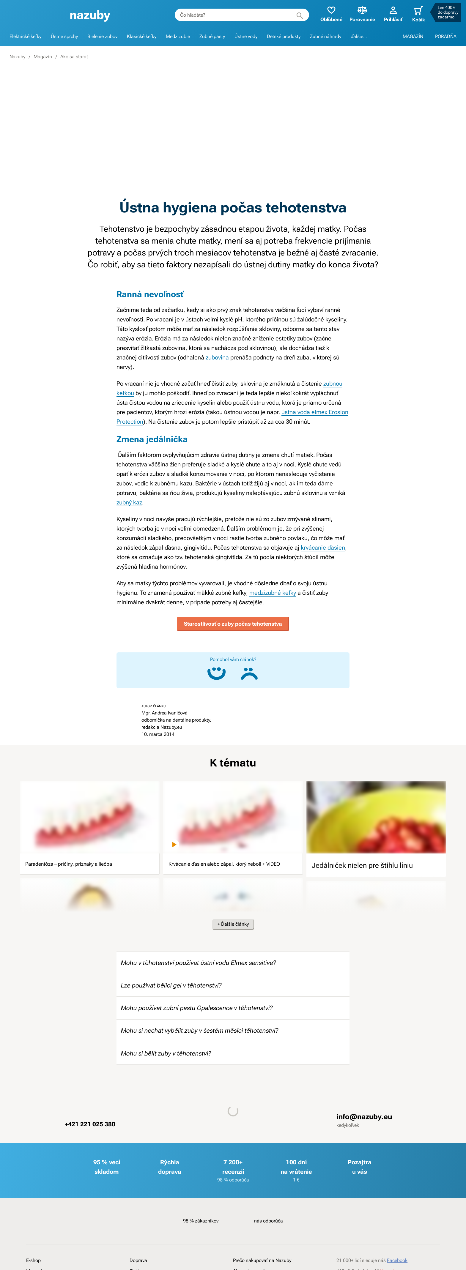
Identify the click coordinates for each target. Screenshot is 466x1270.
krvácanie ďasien (323, 547)
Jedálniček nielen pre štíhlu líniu (362, 863)
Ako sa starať (74, 56)
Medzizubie (178, 36)
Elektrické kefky (25, 36)
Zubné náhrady (325, 36)
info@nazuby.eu (364, 1136)
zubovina (217, 357)
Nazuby (17, 56)
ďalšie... (359, 36)
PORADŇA (445, 36)
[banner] (87, 15)
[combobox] (237, 15)
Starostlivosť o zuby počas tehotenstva (233, 621)
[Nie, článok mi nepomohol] (249, 671)
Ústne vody (245, 36)
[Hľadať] (295, 14)
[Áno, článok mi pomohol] (216, 671)
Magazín (43, 56)
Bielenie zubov (102, 36)
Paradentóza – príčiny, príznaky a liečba (87, 863)
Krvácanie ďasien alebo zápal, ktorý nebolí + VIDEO (224, 867)
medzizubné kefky (272, 592)
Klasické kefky (141, 36)
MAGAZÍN (413, 36)
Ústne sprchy (64, 36)
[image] (90, 814)
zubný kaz (129, 502)
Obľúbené (327, 13)
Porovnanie (357, 13)
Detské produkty (283, 36)
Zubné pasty (212, 36)
